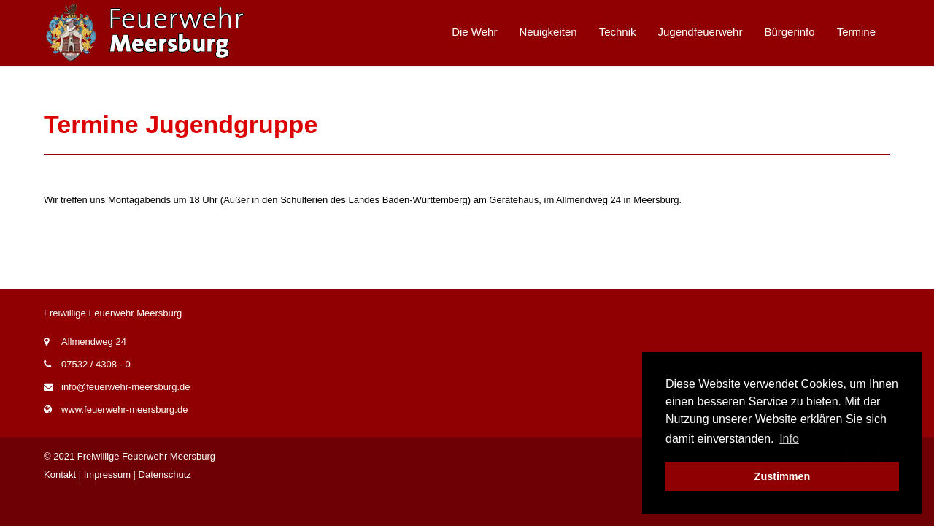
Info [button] (789, 438)
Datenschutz (165, 474)
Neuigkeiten (547, 32)
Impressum (107, 474)
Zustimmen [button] (782, 476)
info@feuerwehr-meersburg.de (125, 386)
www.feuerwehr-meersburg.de (124, 409)
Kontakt (60, 474)
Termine (856, 32)
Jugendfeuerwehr (700, 32)
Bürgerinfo (789, 32)
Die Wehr (474, 32)
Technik (617, 32)
